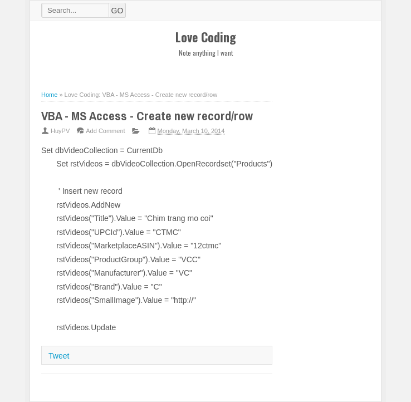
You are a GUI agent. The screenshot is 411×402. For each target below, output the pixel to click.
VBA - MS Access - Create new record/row (147, 115)
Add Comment (105, 131)
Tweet (58, 355)
